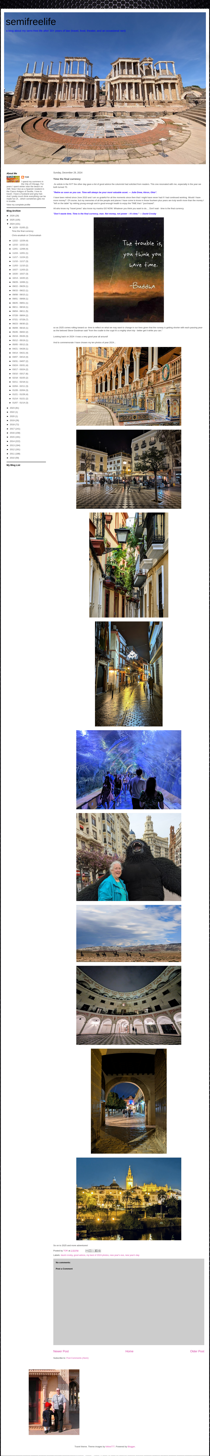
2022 (12, 412)
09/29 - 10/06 (19, 282)
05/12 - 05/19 (19, 340)
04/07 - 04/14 (19, 357)
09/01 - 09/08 (19, 298)
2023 (12, 408)
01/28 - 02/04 (19, 390)
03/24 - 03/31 (19, 365)
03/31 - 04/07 (19, 361)
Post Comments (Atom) (77, 1358)
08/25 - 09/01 (19, 303)
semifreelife (31, 21)
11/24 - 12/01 (19, 253)
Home (130, 1351)
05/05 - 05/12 (19, 344)
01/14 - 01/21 (19, 398)
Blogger (131, 1446)
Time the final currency (22, 231)
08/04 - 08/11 (19, 311)
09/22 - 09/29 (19, 286)
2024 (12, 224)
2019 (12, 420)
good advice (79, 1255)
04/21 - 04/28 (19, 348)
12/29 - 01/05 (19, 227)
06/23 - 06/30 (19, 323)
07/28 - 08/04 (19, 315)
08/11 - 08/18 (19, 307)
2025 (12, 220)
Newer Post (61, 1351)
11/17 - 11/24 (19, 257)
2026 (12, 215)
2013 (12, 445)
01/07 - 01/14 (19, 402)
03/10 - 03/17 (19, 373)
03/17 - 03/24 (19, 369)
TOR (27, 177)
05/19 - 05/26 (19, 336)
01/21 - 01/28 (19, 394)
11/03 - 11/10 (19, 265)
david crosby (67, 1255)
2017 (12, 429)
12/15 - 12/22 (19, 244)
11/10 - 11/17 (19, 261)
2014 (12, 441)
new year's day (132, 1255)
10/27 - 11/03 (19, 269)
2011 (12, 453)
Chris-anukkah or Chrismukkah (26, 235)
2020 (12, 416)
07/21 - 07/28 (19, 319)
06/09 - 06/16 (19, 328)
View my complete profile (18, 204)
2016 (12, 433)
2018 (12, 424)
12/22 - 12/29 (19, 240)
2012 (12, 449)
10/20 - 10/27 (19, 273)
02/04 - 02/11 (19, 386)
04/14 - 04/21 (19, 353)
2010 (12, 458)
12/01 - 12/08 (19, 249)
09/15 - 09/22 (19, 290)
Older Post (197, 1351)
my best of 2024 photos (97, 1255)
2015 (12, 437)
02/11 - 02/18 (19, 382)
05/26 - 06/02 (19, 332)
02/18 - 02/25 (19, 378)
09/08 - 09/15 (19, 294)
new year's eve (117, 1255)
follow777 (110, 1446)
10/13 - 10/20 (19, 278)
